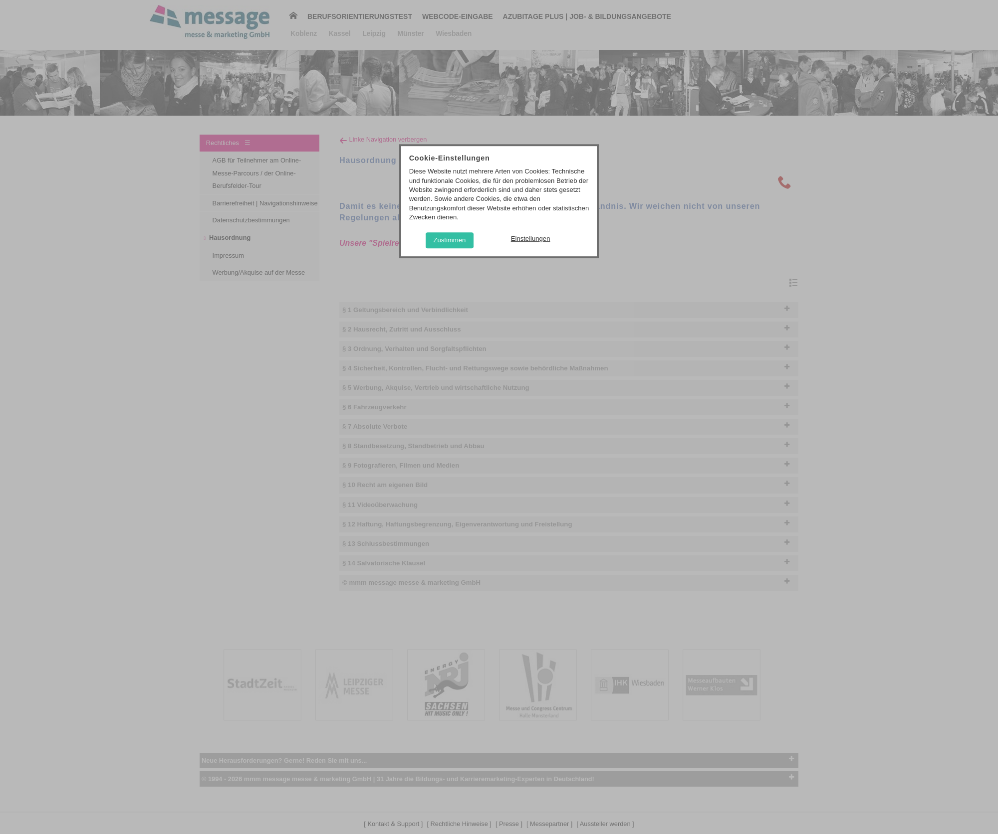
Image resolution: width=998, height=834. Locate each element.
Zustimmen (449, 240)
